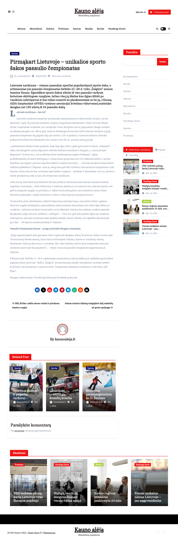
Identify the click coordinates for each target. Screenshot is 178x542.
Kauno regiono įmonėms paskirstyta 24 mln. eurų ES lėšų (155, 209)
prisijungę (19, 429)
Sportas (77, 28)
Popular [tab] (160, 149)
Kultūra (50, 28)
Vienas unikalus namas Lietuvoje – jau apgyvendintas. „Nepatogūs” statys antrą (155, 230)
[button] (169, 29)
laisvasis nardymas (62, 76)
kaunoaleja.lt (24, 76)
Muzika (89, 28)
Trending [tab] (132, 155)
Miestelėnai (36, 28)
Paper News (34, 533)
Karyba (100, 28)
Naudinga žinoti (117, 28)
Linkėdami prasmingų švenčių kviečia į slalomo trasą (61, 396)
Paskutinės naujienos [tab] (138, 149)
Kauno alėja (89, 10)
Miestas (21, 28)
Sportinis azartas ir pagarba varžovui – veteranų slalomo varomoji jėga (25, 398)
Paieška (132, 52)
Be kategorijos (130, 76)
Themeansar (49, 533)
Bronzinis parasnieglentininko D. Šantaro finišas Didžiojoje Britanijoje (99, 398)
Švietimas (63, 28)
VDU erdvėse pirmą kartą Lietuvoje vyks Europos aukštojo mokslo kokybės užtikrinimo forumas (28, 503)
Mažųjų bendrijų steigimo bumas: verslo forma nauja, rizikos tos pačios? (154, 190)
